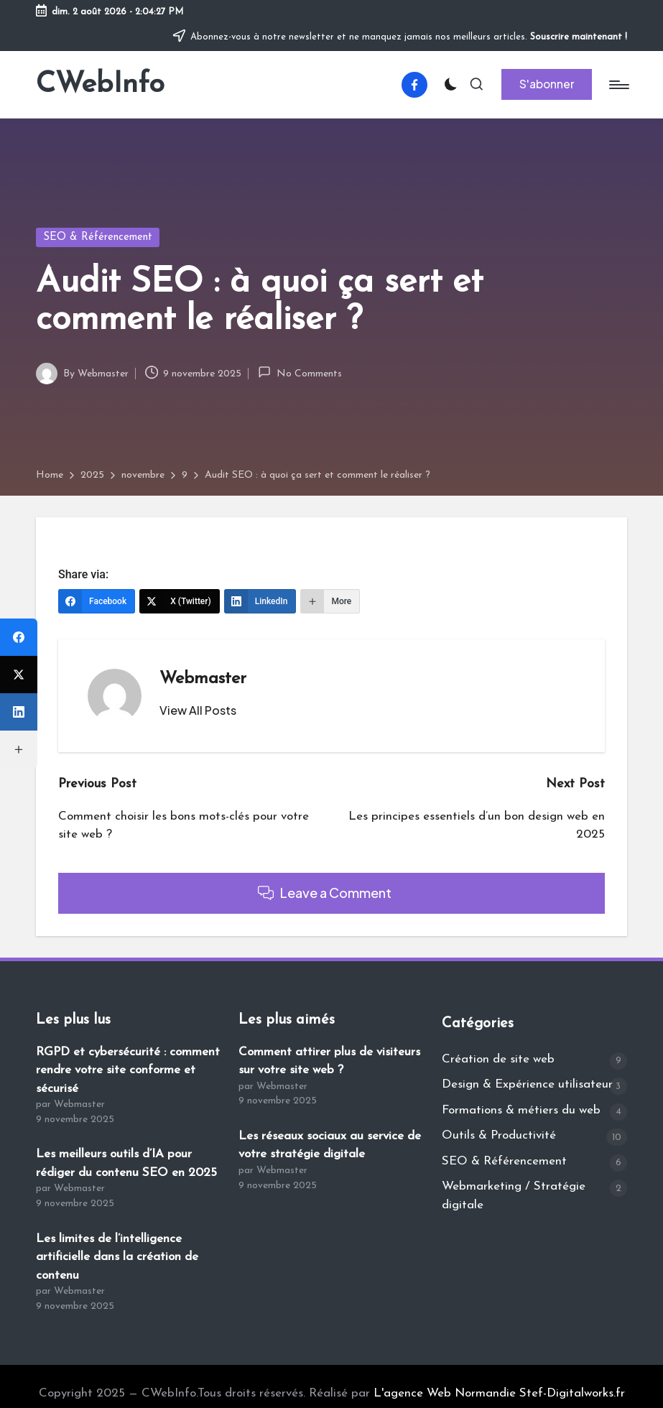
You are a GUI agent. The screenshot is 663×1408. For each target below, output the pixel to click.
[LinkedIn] (260, 601)
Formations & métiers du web (521, 1110)
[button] (546, 84)
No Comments (299, 372)
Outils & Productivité (499, 1135)
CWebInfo (100, 84)
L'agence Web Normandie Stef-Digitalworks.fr (499, 1393)
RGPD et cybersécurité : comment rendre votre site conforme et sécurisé (128, 1070)
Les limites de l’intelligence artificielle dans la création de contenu (117, 1257)
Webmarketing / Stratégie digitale (513, 1195)
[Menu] (618, 85)
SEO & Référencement (97, 237)
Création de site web (498, 1059)
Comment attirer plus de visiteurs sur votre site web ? (329, 1061)
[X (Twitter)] (179, 601)
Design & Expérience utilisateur (527, 1084)
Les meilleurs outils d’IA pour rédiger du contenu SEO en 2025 (126, 1163)
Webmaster (202, 678)
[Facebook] (96, 601)
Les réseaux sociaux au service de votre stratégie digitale (329, 1145)
